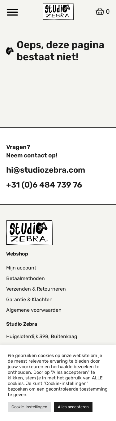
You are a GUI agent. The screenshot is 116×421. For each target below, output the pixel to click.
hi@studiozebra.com (45, 169)
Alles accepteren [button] (73, 407)
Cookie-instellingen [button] (29, 407)
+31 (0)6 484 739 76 (44, 184)
